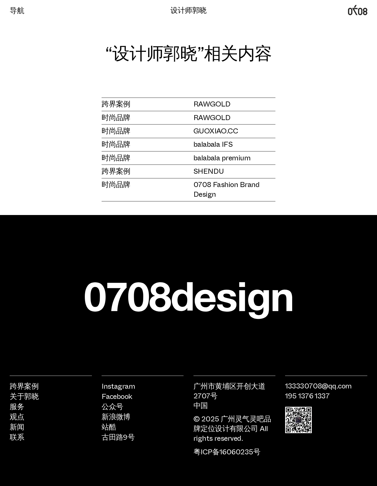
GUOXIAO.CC (215, 130)
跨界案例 (116, 103)
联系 (17, 437)
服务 (17, 406)
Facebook (117, 396)
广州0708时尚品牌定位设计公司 (357, 10)
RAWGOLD (212, 103)
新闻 (17, 427)
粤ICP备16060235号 (226, 451)
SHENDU (208, 170)
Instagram (118, 386)
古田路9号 (118, 437)
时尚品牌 (116, 117)
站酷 (109, 427)
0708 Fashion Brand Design (226, 189)
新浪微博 (116, 416)
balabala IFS (213, 143)
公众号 (112, 406)
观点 (17, 416)
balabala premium (222, 157)
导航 (17, 10)
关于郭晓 (24, 396)
